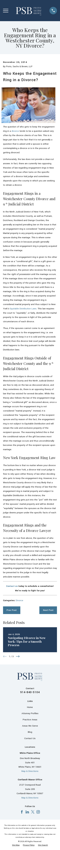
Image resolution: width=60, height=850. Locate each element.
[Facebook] (22, 812)
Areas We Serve (30, 725)
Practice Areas (30, 719)
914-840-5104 (30, 692)
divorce (15, 131)
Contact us (12, 586)
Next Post (48, 610)
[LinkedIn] (27, 812)
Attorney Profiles (30, 713)
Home (30, 707)
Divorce (19, 600)
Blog (30, 732)
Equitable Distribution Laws (23, 308)
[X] (32, 812)
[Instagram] (38, 812)
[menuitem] (16, 845)
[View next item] (18, 656)
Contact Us (30, 738)
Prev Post (12, 610)
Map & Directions (29, 771)
